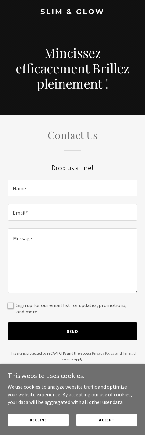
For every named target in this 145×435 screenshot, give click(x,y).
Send (73, 331)
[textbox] (72, 188)
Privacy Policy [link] (103, 353)
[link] (72, 12)
